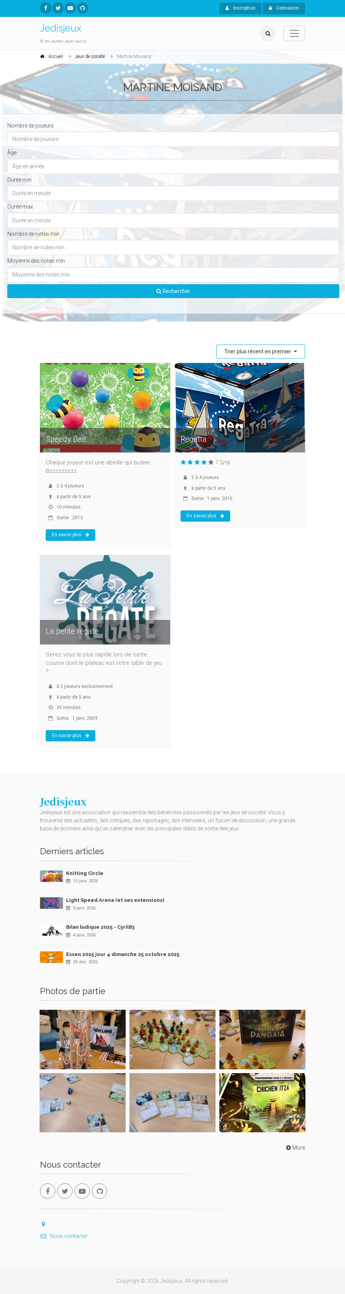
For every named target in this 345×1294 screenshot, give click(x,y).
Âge (12, 152)
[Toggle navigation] (294, 33)
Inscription (240, 8)
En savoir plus (70, 534)
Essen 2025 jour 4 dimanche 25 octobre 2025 (122, 954)
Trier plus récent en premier (258, 351)
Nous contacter (64, 1236)
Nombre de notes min (33, 234)
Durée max (20, 207)
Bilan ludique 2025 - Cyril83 (100, 927)
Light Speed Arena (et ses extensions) (115, 900)
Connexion (284, 8)
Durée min (19, 180)
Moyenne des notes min (36, 261)
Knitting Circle (84, 873)
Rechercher (173, 291)
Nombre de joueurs (30, 126)
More (295, 1148)
